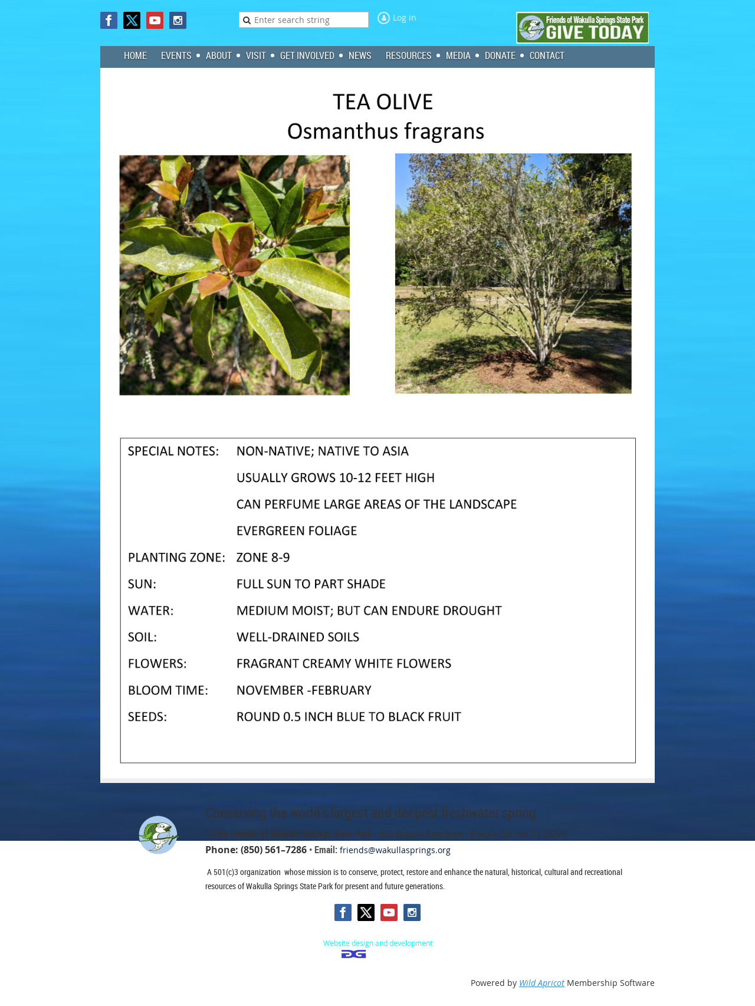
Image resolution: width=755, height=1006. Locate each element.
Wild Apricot (541, 982)
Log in (404, 17)
